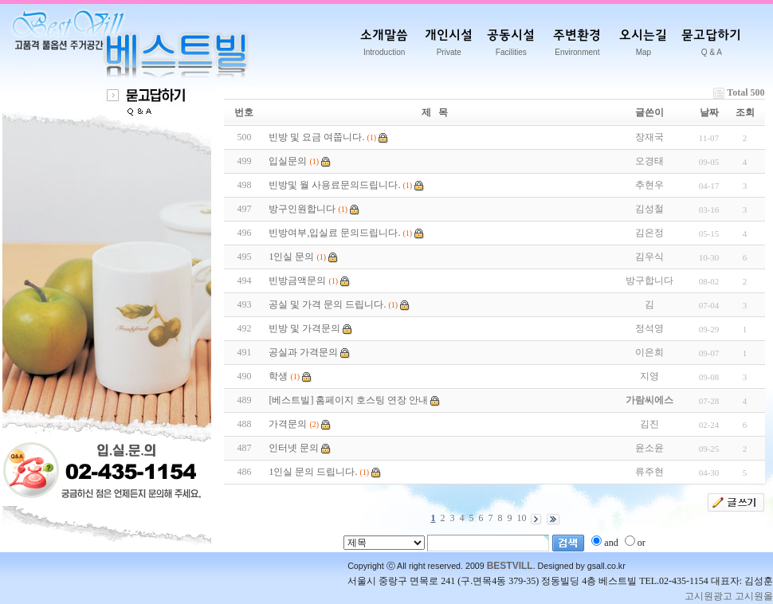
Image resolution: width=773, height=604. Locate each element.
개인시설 (449, 45)
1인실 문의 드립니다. (313, 471)
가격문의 (288, 423)
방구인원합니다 (302, 208)
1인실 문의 (291, 256)
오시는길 (643, 45)
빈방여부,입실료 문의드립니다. (334, 232)
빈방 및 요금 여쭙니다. (316, 137)
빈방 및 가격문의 (304, 328)
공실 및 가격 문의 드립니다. (327, 304)
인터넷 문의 (294, 447)
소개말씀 (384, 45)
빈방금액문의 (297, 280)
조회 (745, 112)
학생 (278, 376)
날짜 (709, 112)
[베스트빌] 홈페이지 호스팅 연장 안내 (348, 400)
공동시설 (511, 45)
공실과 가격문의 (303, 352)
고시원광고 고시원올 (729, 596)
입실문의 (288, 161)
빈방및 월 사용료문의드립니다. (334, 184)
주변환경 (577, 45)
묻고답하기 (711, 45)
